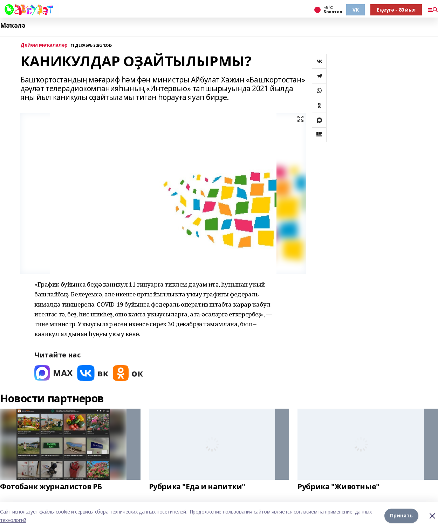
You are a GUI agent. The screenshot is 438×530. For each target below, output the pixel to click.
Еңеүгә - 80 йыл (396, 9)
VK (355, 9)
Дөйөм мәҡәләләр (44, 45)
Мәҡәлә (12, 25)
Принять (401, 515)
